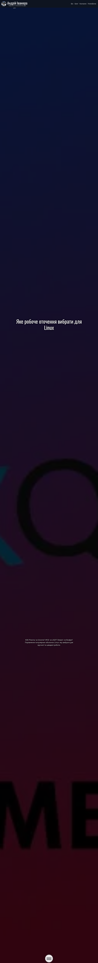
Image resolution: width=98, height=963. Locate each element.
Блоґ (76, 4)
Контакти (83, 4)
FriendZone (92, 4)
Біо (72, 4)
